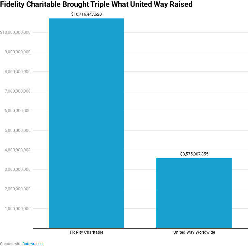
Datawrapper (33, 244)
